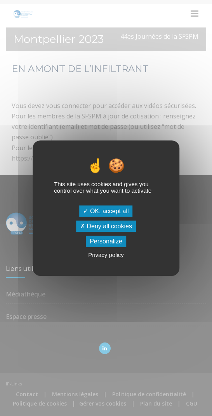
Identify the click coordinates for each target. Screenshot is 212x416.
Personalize (106, 241)
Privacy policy (106, 255)
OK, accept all (106, 211)
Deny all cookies (106, 226)
